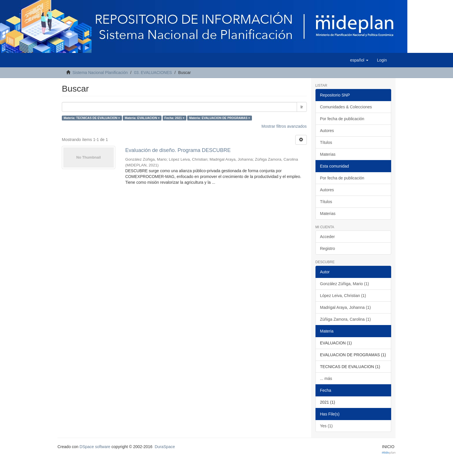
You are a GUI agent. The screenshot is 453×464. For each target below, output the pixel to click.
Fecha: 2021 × (174, 118)
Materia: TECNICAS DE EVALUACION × (92, 118)
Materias (328, 154)
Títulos (326, 142)
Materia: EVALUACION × (142, 118)
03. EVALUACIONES (153, 72)
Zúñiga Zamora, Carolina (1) (345, 319)
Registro (327, 248)
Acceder (327, 236)
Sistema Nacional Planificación (100, 72)
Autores (327, 130)
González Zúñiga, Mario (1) (344, 283)
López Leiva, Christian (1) (343, 295)
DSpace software (94, 446)
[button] (359, 60)
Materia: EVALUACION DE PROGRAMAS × (219, 118)
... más (326, 378)
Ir (301, 107)
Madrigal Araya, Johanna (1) (345, 307)
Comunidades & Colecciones (346, 107)
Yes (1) (326, 426)
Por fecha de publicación (342, 118)
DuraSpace (165, 446)
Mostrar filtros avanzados (284, 126)
